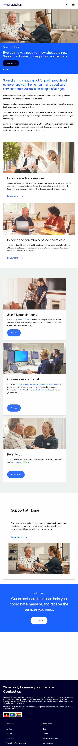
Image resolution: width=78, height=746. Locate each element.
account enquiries (24, 384)
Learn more (11, 63)
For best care (39, 593)
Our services (10, 738)
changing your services (50, 384)
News (44, 729)
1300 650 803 (25, 319)
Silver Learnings (48, 743)
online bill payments (42, 390)
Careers (45, 734)
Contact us (39, 620)
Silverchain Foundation (50, 738)
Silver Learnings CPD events (21, 462)
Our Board (9, 734)
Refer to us (16, 474)
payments (37, 384)
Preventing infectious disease (16, 743)
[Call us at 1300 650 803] (67, 5)
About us (9, 729)
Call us (14, 333)
